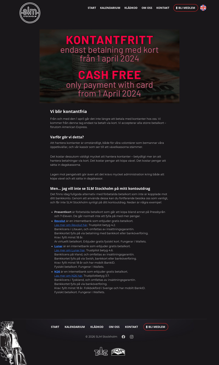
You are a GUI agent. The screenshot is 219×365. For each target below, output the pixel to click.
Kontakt (162, 8)
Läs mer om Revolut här (70, 225)
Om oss (147, 8)
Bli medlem (186, 8)
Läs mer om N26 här (68, 275)
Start (92, 8)
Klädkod (130, 8)
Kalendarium (110, 8)
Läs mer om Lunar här (69, 250)
